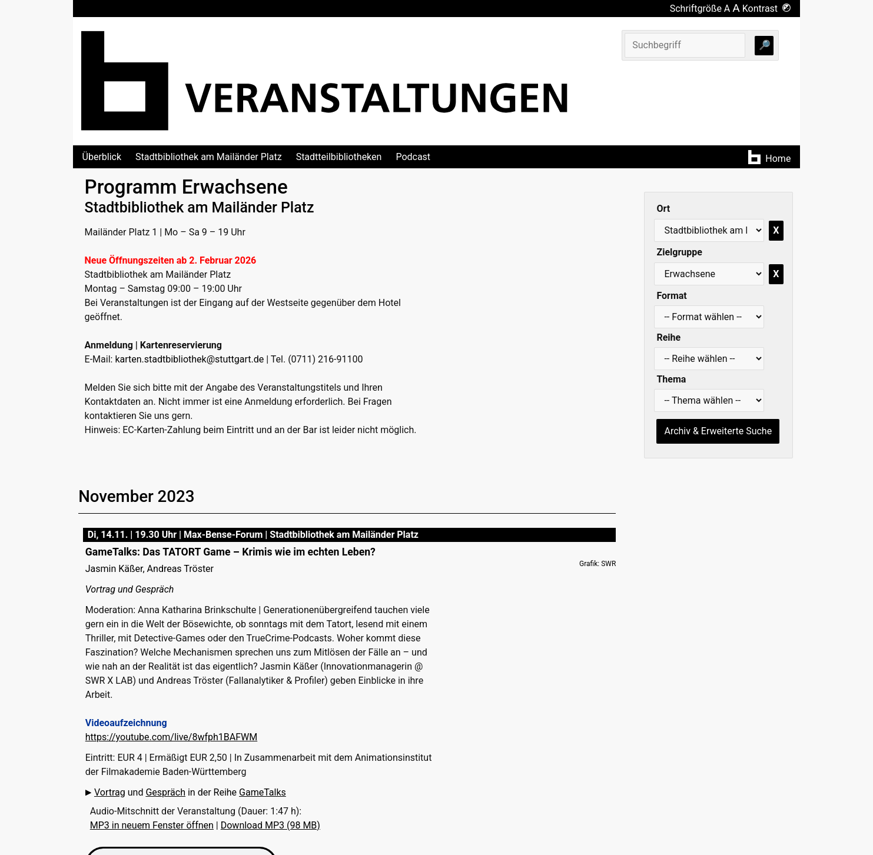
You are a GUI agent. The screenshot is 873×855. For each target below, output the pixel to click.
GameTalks (262, 792)
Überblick (102, 156)
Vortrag (109, 792)
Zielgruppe (679, 252)
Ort (663, 208)
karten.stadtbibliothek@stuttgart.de (189, 359)
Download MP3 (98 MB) (270, 825)
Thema (671, 379)
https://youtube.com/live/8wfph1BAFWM (171, 737)
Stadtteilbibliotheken (339, 156)
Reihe (668, 337)
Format (671, 295)
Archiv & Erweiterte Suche (718, 431)
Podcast (413, 156)
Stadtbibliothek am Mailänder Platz (208, 156)
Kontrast (766, 8)
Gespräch (165, 792)
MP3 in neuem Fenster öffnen (152, 825)
